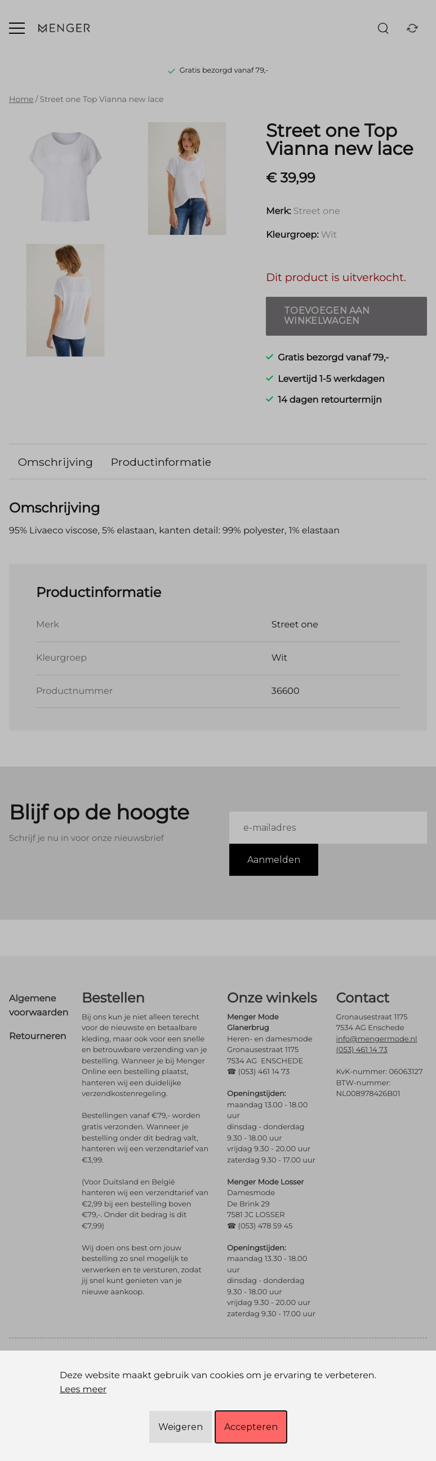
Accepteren (251, 1427)
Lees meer (83, 1389)
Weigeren (180, 1427)
